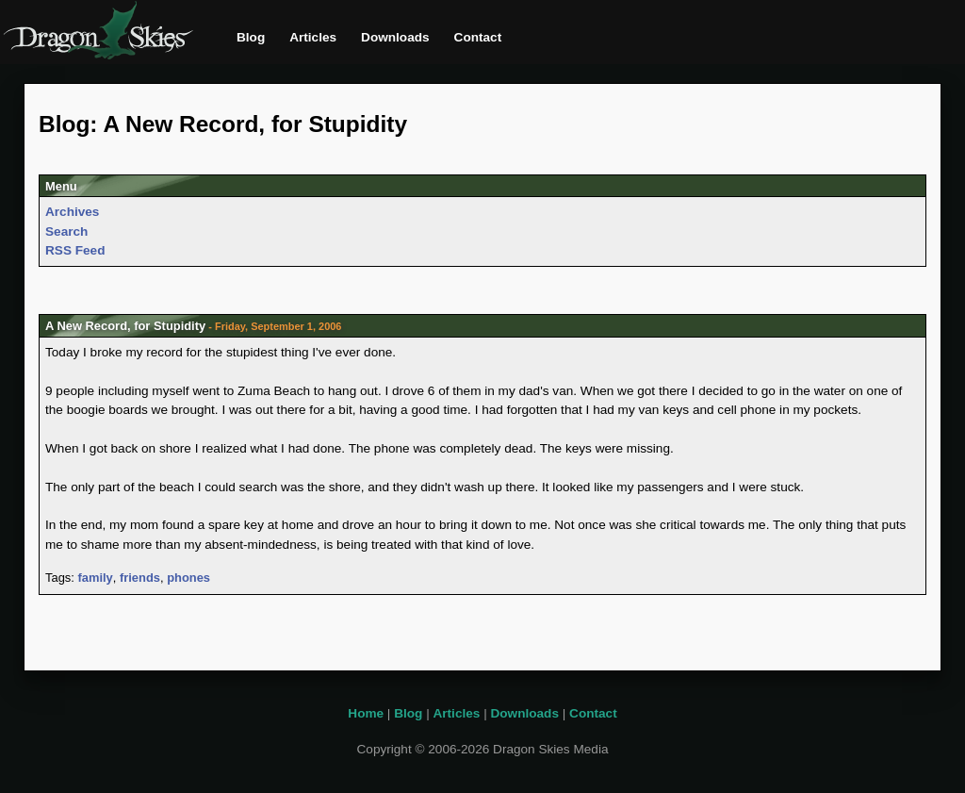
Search (66, 231)
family (94, 577)
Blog (251, 37)
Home (366, 713)
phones (188, 577)
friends (140, 577)
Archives (72, 212)
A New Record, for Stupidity (125, 326)
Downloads (395, 37)
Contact (478, 37)
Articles (312, 37)
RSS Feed (75, 250)
